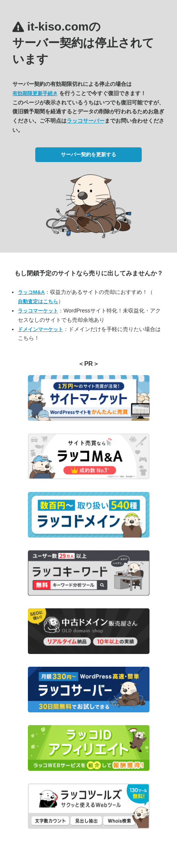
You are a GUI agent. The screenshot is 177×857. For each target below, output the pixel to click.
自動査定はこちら (38, 301)
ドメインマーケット (40, 329)
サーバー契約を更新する (88, 154)
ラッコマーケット (38, 311)
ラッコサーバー (86, 121)
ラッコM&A (31, 292)
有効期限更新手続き (35, 93)
